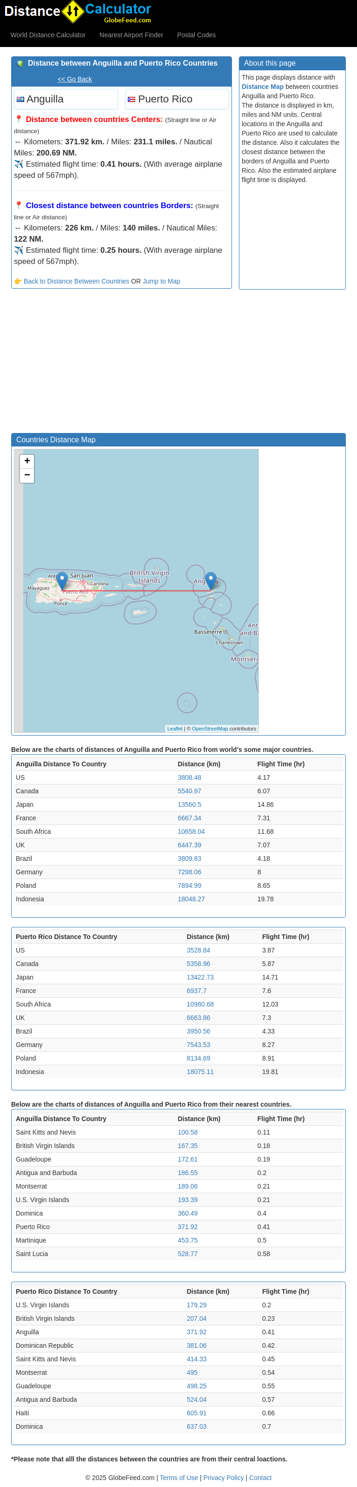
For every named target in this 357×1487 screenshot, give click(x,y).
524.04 (197, 1399)
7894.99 (189, 885)
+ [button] (27, 462)
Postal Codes (196, 35)
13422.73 (200, 977)
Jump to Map (161, 281)
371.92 (188, 1226)
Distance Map (263, 86)
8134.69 (199, 1058)
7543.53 (199, 1044)
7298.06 (189, 872)
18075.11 (200, 1071)
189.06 (188, 1186)
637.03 (197, 1426)
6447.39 (189, 845)
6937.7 (197, 990)
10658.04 (191, 831)
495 (192, 1372)
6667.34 (189, 818)
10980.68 (200, 1004)
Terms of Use (180, 1477)
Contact (260, 1477)
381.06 (197, 1345)
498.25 (197, 1386)
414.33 (197, 1359)
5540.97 (189, 791)
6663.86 (199, 1017)
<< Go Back (75, 79)
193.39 (188, 1199)
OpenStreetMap (210, 728)
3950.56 (199, 1031)
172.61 (188, 1159)
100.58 (188, 1132)
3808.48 (189, 777)
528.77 (188, 1253)
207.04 (197, 1318)
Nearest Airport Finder (131, 35)
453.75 (188, 1240)
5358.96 (199, 963)
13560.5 (189, 804)
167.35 (188, 1145)
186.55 (188, 1172)
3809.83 (189, 858)
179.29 (197, 1305)
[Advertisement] (121, 363)
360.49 (188, 1213)
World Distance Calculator (48, 35)
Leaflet (175, 728)
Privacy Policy (225, 1477)
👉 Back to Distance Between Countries (71, 281)
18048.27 (191, 899)
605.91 (197, 1413)
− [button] (27, 476)
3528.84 (199, 950)
